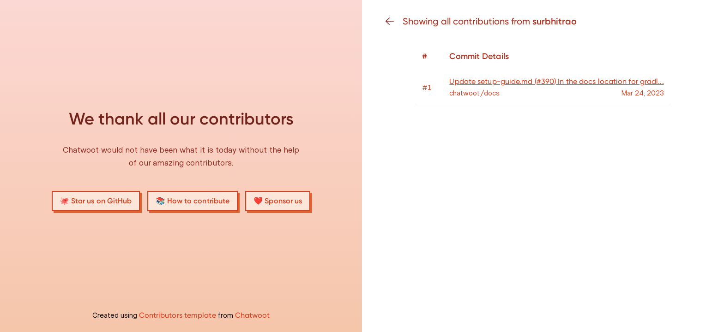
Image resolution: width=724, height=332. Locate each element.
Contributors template (177, 315)
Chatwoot (252, 315)
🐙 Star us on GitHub (96, 200)
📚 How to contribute (192, 200)
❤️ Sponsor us (277, 200)
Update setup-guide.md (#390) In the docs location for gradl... (556, 81)
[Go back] (393, 21)
